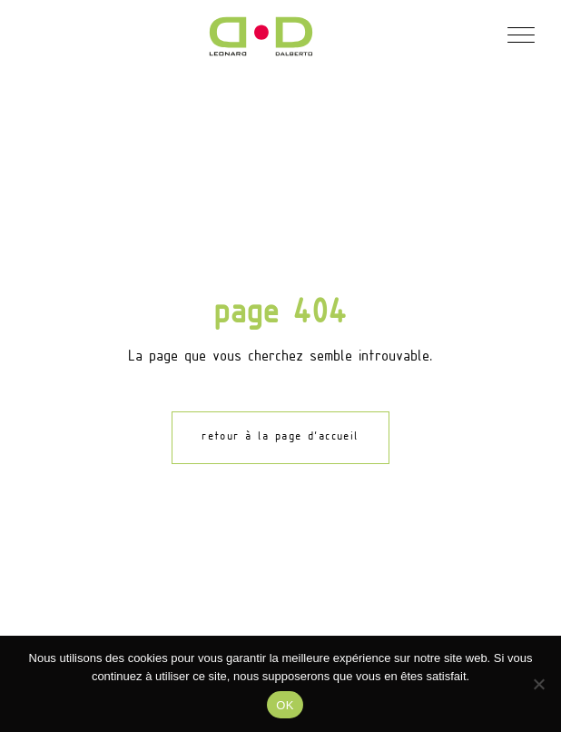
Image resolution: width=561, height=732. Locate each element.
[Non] (538, 684)
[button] (520, 33)
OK (284, 705)
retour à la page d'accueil (280, 436)
